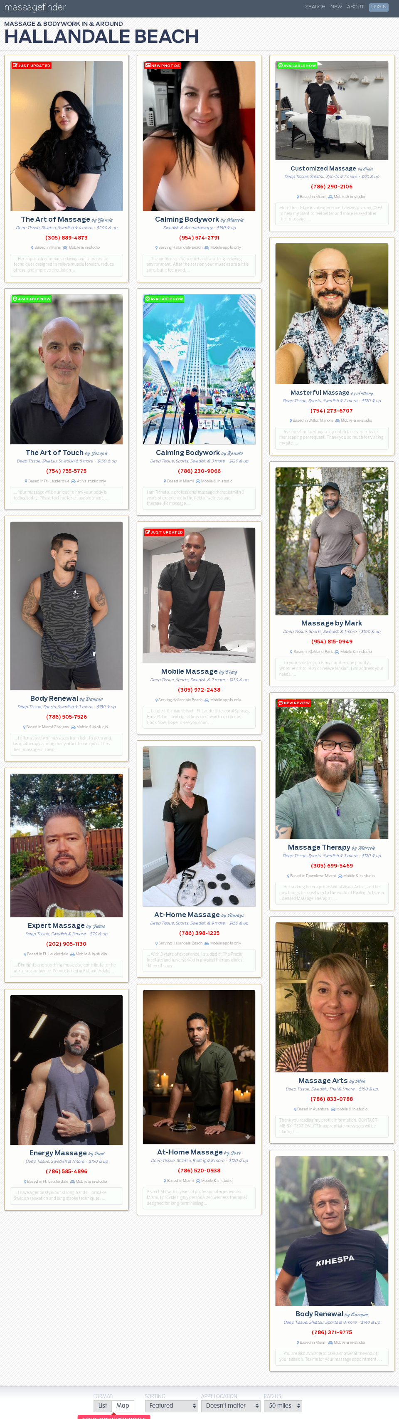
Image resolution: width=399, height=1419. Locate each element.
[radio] (102, 1406)
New (336, 7)
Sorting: (156, 1396)
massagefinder (35, 9)
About (355, 7)
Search (315, 7)
